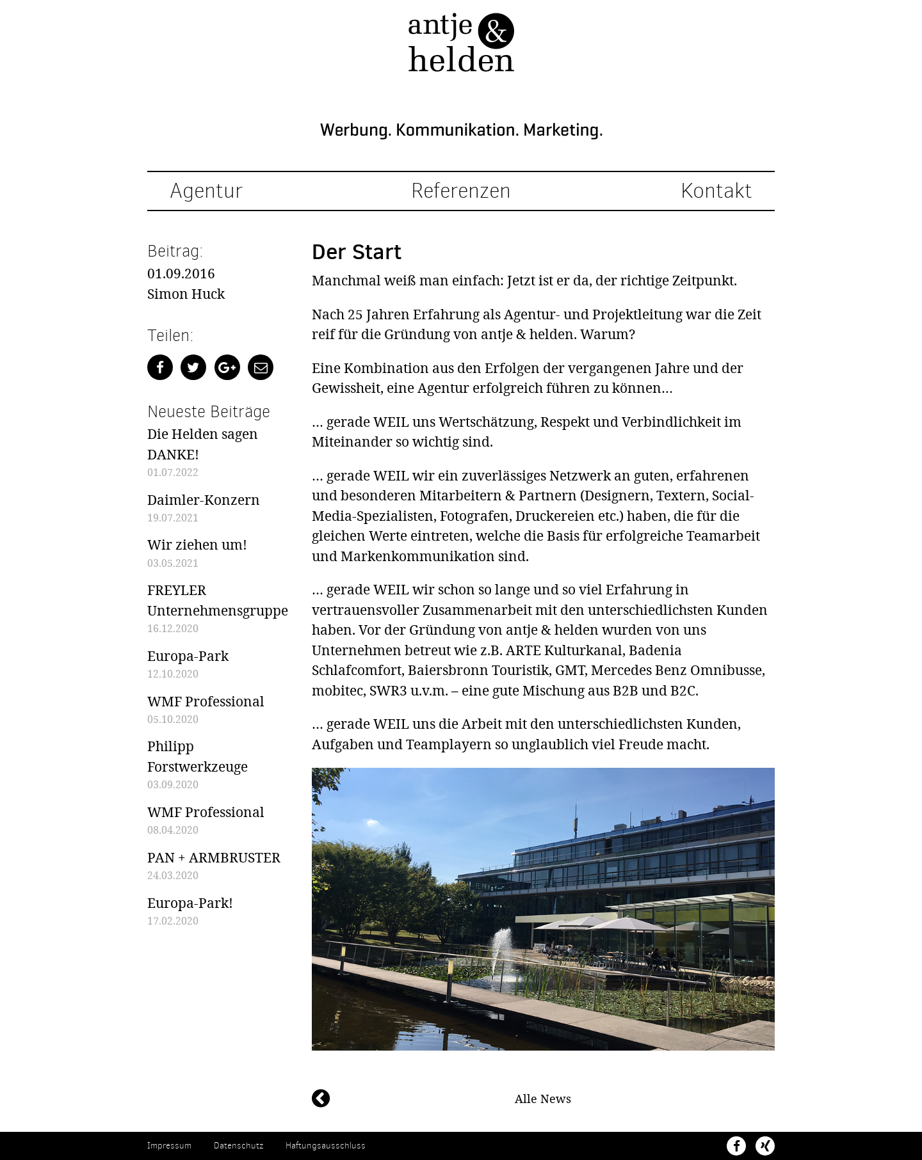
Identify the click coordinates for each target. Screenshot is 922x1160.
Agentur (206, 191)
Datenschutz (238, 1146)
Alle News (543, 1098)
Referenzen (461, 191)
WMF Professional (205, 701)
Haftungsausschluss (326, 1146)
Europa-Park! (190, 903)
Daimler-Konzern (203, 500)
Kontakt (716, 191)
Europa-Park (188, 656)
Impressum (169, 1146)
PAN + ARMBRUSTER (213, 857)
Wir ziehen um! (197, 544)
